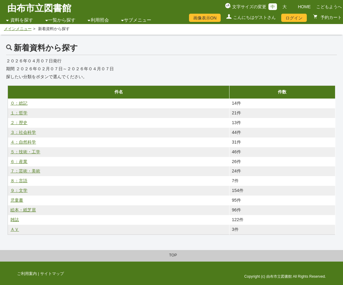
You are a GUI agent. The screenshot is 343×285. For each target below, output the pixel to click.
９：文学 (18, 190)
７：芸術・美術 (25, 171)
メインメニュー (18, 29)
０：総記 (18, 103)
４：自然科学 (23, 142)
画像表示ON (205, 18)
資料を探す (21, 20)
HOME (304, 6)
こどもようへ (329, 6)
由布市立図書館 (39, 8)
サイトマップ (52, 274)
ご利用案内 (27, 274)
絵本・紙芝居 (23, 209)
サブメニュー (137, 20)
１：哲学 (18, 112)
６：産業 (18, 161)
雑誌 (14, 219)
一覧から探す (61, 20)
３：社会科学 (23, 132)
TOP (173, 255)
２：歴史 (18, 122)
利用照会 (100, 20)
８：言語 (18, 180)
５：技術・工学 (25, 151)
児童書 (16, 200)
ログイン (294, 18)
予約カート (330, 17)
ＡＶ (14, 229)
